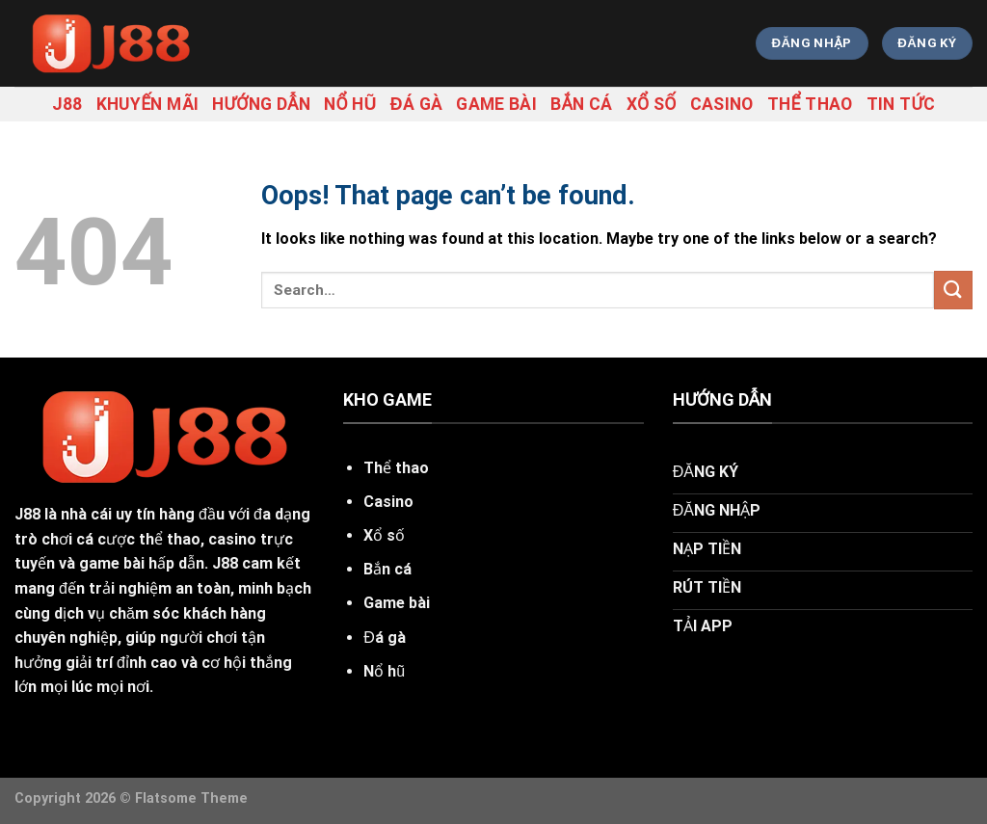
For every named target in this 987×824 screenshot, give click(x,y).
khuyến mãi (148, 104)
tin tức (901, 104)
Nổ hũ (350, 104)
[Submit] (953, 289)
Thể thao (810, 104)
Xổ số (652, 104)
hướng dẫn (261, 104)
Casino (722, 104)
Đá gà (416, 104)
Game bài (496, 104)
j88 (67, 104)
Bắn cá (581, 104)
